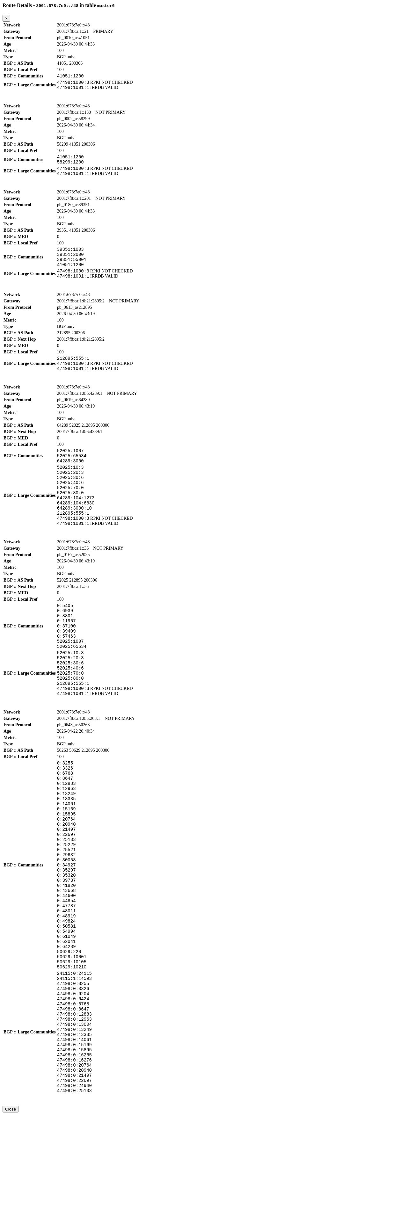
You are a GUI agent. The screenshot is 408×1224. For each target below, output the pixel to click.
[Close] (6, 18)
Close (10, 1218)
